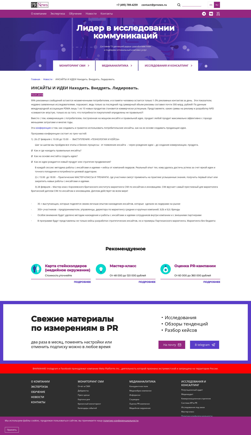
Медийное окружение (140, 408)
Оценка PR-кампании (139, 404)
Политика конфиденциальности (197, 416)
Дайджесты (83, 390)
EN (211, 4)
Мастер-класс (187, 411)
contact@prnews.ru (154, 5)
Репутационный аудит (192, 390)
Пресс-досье (84, 395)
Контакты (107, 13)
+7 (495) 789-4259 (127, 5)
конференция (43, 127)
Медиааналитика (115, 65)
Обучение (75, 13)
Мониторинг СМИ (72, 65)
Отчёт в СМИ (84, 386)
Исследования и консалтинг (166, 65)
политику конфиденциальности (120, 420)
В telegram (205, 345)
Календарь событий (87, 408)
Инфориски (134, 395)
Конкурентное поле (138, 386)
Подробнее (82, 282)
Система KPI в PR (189, 403)
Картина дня (84, 399)
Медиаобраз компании (140, 390)
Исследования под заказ (193, 407)
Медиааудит (187, 394)
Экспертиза (39, 386)
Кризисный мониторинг (89, 404)
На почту (172, 345)
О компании (38, 13)
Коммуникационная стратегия (196, 398)
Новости (91, 13)
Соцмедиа (134, 399)
